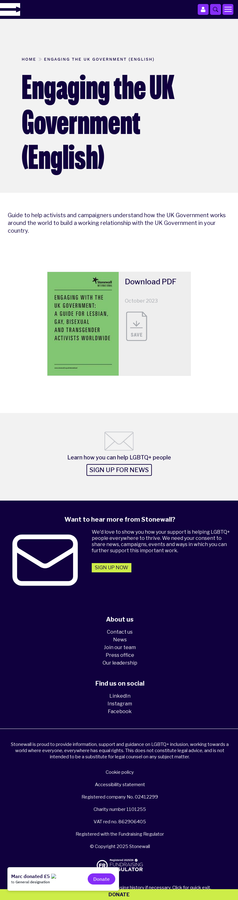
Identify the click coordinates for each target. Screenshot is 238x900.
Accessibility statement (120, 784)
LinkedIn (119, 696)
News (120, 640)
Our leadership (120, 663)
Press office (120, 655)
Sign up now (111, 568)
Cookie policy (120, 772)
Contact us (120, 632)
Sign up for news (119, 470)
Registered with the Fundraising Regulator (120, 834)
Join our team (120, 647)
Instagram (120, 704)
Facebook (120, 711)
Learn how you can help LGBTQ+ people (119, 457)
